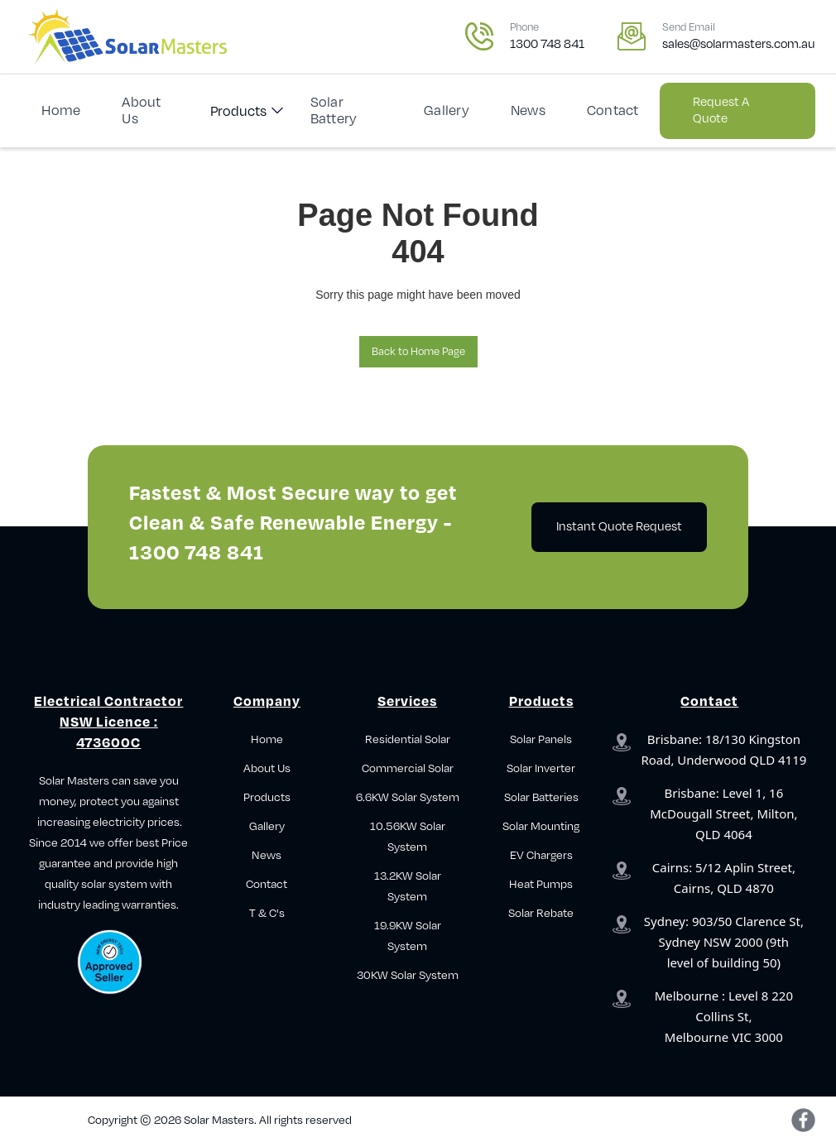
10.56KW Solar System (407, 836)
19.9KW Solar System (407, 936)
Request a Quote (721, 110)
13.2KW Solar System (407, 886)
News (528, 111)
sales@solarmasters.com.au (738, 44)
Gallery (446, 111)
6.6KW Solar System (407, 797)
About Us (141, 111)
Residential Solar (407, 739)
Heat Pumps (541, 884)
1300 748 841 (547, 44)
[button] (241, 111)
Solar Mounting (540, 826)
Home (60, 111)
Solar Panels (541, 739)
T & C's (267, 913)
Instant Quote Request (619, 526)
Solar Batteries (541, 797)
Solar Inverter (541, 768)
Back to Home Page (418, 351)
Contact (613, 111)
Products (238, 112)
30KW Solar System (408, 975)
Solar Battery (334, 111)
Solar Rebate (541, 913)
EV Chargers (541, 855)
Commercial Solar (408, 768)
